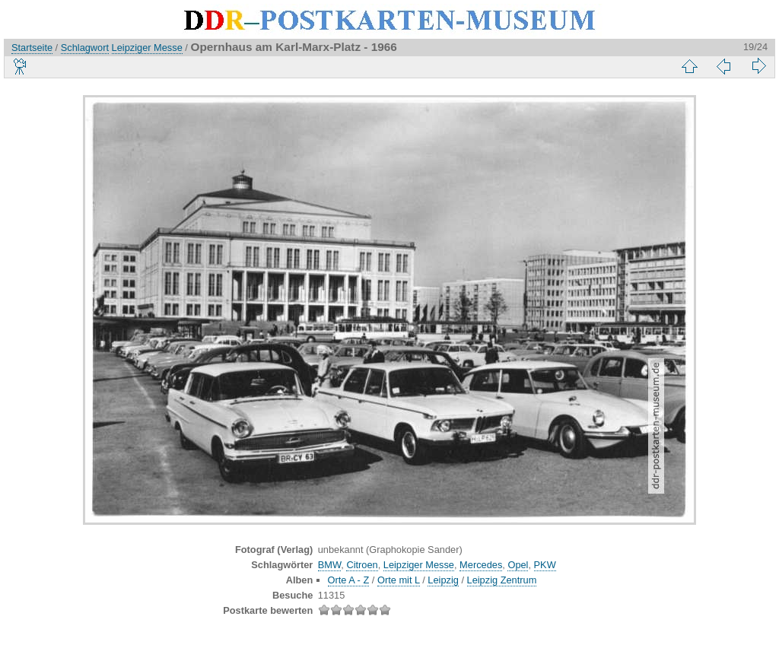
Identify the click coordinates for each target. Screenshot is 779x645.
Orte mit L (398, 580)
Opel (517, 564)
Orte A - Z (349, 580)
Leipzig (443, 580)
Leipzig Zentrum (502, 580)
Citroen (361, 564)
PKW (545, 564)
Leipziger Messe (147, 47)
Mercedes (480, 564)
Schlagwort (85, 47)
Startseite (31, 47)
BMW (330, 564)
